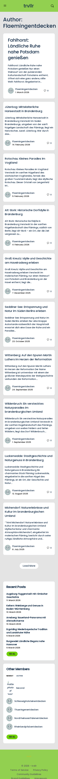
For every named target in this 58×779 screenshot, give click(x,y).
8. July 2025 (18, 549)
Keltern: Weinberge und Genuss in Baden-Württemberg (24, 607)
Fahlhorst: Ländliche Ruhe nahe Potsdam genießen (24, 49)
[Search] (52, 6)
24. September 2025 (22, 389)
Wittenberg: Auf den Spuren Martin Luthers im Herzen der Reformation (28, 357)
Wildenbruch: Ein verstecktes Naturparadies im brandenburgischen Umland (24, 408)
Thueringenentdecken (26, 700)
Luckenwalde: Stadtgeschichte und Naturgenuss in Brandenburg (28, 458)
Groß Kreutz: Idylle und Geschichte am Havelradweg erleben (28, 260)
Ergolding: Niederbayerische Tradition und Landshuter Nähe (26, 631)
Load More (29, 565)
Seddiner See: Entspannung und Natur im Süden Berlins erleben (26, 309)
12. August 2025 (20, 493)
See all (12, 654)
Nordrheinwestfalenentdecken (31, 709)
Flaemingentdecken (26, 89)
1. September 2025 (21, 442)
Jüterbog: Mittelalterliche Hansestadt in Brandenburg (23, 109)
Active (19, 676)
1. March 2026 (22, 92)
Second (18, 683)
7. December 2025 (21, 292)
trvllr (29, 6)
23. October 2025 (21, 341)
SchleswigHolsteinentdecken (30, 692)
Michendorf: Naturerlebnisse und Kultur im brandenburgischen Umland (27, 512)
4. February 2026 (20, 244)
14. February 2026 (21, 144)
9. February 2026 (20, 196)
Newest (9, 676)
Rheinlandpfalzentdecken (28, 717)
